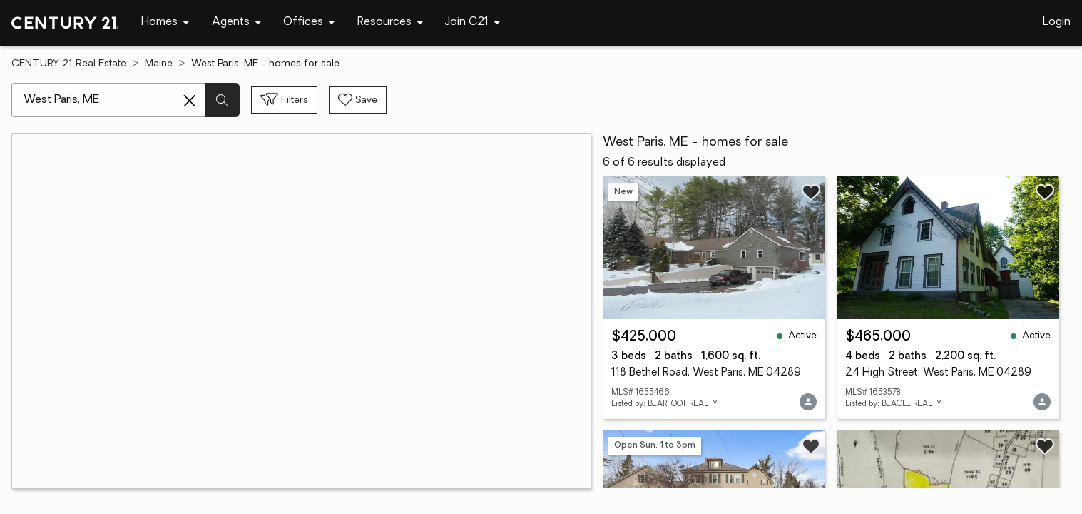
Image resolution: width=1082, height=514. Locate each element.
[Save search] (358, 100)
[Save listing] (811, 192)
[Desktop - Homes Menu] (165, 22)
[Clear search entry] (190, 101)
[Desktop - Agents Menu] (236, 22)
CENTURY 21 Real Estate (68, 64)
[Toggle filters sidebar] (284, 100)
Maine (159, 64)
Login (1057, 22)
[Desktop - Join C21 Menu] (472, 22)
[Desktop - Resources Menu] (390, 22)
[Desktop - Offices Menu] (309, 22)
